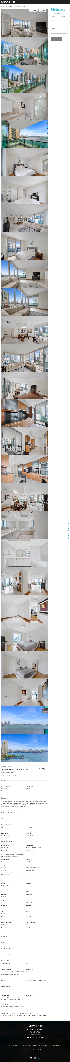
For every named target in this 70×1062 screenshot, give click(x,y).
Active (6, 788)
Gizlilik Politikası (42, 1049)
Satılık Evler (26, 1049)
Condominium (10, 6)
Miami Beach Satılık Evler (55, 1045)
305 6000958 (38, 1034)
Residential (3, 6)
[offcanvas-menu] (58, 2)
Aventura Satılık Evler (14, 1045)
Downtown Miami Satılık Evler (40, 1045)
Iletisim (34, 1049)
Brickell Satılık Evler (26, 1045)
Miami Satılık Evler (8, 2)
